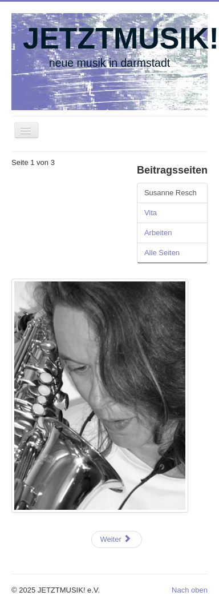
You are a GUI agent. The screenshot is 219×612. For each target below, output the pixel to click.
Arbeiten (158, 232)
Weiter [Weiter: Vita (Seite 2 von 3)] (115, 539)
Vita (150, 212)
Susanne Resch (170, 192)
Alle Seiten (162, 252)
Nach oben (190, 590)
